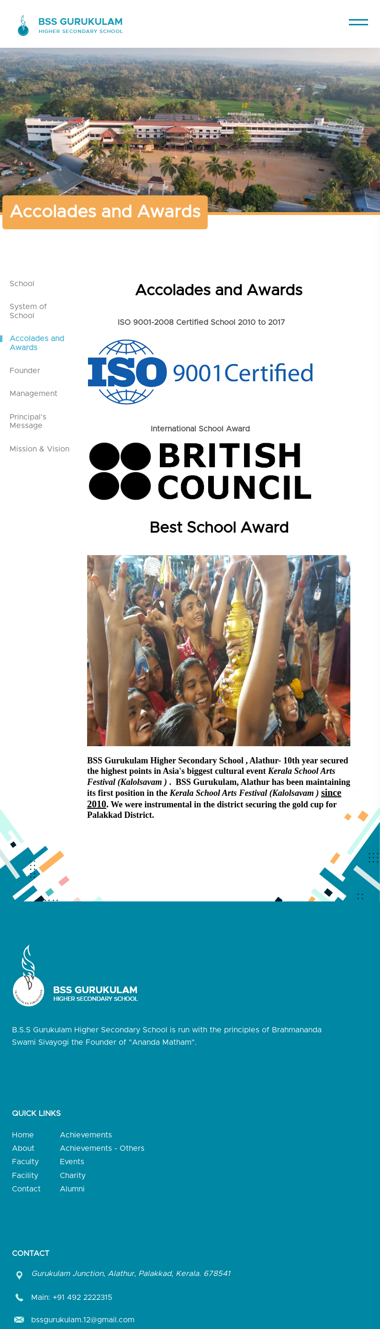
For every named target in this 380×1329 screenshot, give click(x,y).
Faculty (25, 1162)
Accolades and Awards (37, 343)
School (22, 284)
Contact (26, 1189)
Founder (25, 371)
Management (33, 393)
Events (72, 1162)
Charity (73, 1175)
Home (23, 1135)
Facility (25, 1175)
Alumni (72, 1189)
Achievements (86, 1135)
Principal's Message (28, 421)
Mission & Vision (39, 449)
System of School (28, 311)
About (23, 1148)
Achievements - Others (102, 1148)
